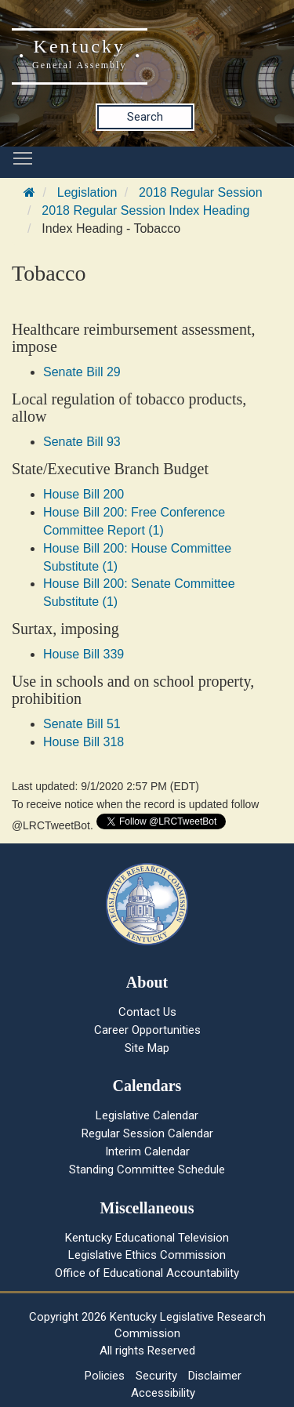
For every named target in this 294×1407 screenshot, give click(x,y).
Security (156, 1376)
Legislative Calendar (147, 1115)
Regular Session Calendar (147, 1133)
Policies (105, 1376)
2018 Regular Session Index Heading (145, 210)
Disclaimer (214, 1376)
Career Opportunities (147, 1030)
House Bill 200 (83, 494)
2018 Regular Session (200, 192)
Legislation (87, 192)
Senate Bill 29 (82, 372)
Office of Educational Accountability (147, 1273)
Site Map (147, 1048)
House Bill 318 (83, 742)
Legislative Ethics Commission (147, 1255)
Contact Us (147, 1012)
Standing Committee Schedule (147, 1169)
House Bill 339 (83, 654)
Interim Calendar (147, 1151)
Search (145, 117)
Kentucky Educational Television (147, 1238)
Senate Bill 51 (82, 724)
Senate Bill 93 (82, 441)
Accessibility (163, 1393)
